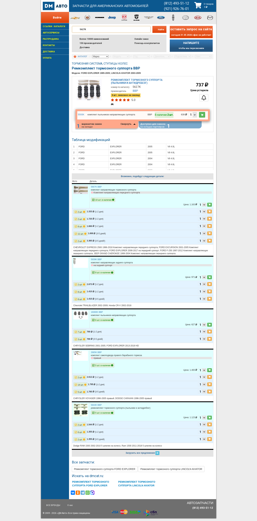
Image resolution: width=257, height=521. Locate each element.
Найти (161, 29)
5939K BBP (96, 262)
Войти (57, 17)
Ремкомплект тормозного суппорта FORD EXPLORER (104, 471)
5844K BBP (96, 407)
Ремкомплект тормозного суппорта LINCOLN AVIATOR (171, 471)
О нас (70, 508)
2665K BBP (96, 355)
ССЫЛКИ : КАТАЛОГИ (54, 26)
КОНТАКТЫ (49, 45)
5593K (81, 115)
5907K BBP (96, 189)
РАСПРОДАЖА (51, 39)
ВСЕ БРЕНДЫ (53, 508)
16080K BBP (97, 315)
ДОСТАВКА (49, 51)
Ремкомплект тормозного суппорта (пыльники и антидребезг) (137, 83)
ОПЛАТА (47, 58)
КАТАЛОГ (82, 56)
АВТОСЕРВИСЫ (51, 32)
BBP (136, 91)
